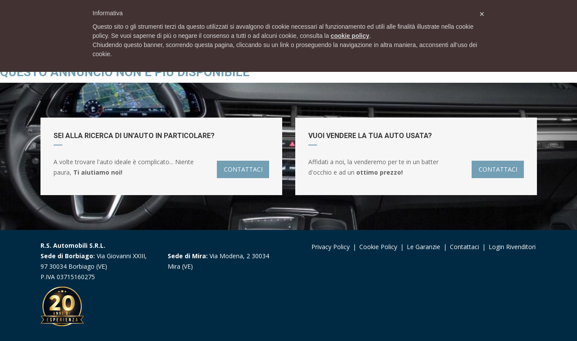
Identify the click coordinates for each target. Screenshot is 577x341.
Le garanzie (424, 247)
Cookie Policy (378, 247)
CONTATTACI (243, 169)
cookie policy (350, 35)
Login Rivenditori (512, 247)
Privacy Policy (330, 247)
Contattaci (464, 247)
